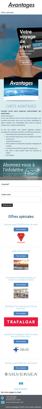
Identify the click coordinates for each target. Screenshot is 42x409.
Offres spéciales (7, 12)
